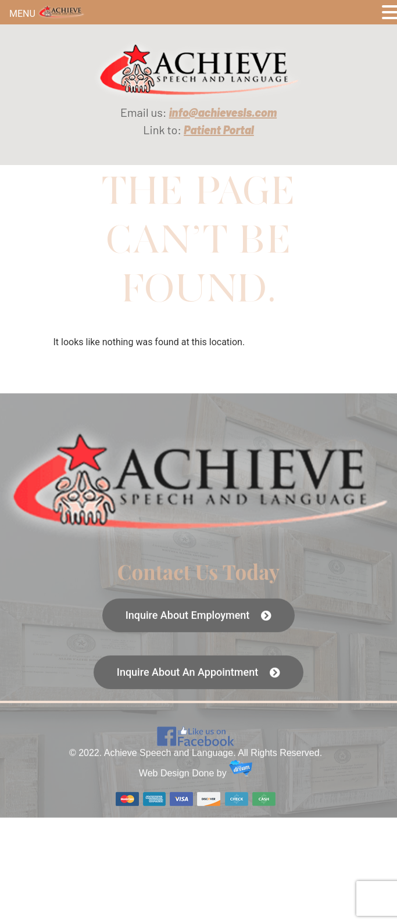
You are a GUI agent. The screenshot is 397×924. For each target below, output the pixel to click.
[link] (198, 69)
